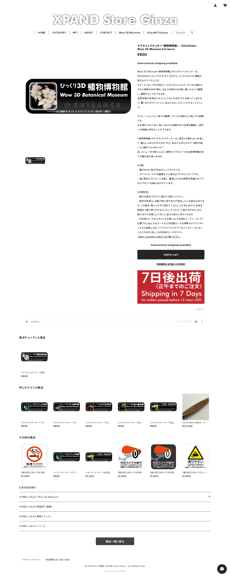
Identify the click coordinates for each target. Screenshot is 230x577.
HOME (42, 32)
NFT (75, 32)
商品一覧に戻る (115, 541)
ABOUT (88, 32)
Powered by (115, 571)
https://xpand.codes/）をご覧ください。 (159, 236)
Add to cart (171, 254)
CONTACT (106, 32)
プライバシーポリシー (31, 560)
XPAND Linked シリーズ (32, 526)
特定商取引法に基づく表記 (58, 560)
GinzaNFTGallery (157, 32)
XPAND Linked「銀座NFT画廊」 (36, 506)
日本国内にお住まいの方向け (171, 264)
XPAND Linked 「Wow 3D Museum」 (39, 497)
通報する (200, 309)
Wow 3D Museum (129, 32)
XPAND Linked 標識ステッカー (35, 516)
